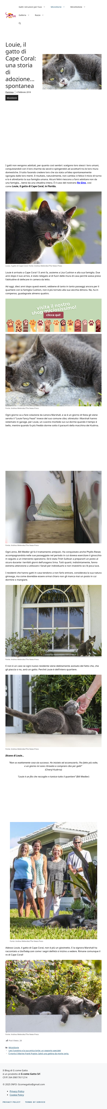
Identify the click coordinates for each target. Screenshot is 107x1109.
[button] (20, 23)
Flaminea (9, 92)
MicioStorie (59, 7)
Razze (41, 15)
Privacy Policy (17, 1091)
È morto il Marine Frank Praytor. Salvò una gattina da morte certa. (39, 1053)
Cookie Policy (17, 1094)
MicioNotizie (79, 7)
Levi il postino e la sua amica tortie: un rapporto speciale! (35, 1050)
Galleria (25, 15)
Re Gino (81, 182)
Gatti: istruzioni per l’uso (33, 7)
